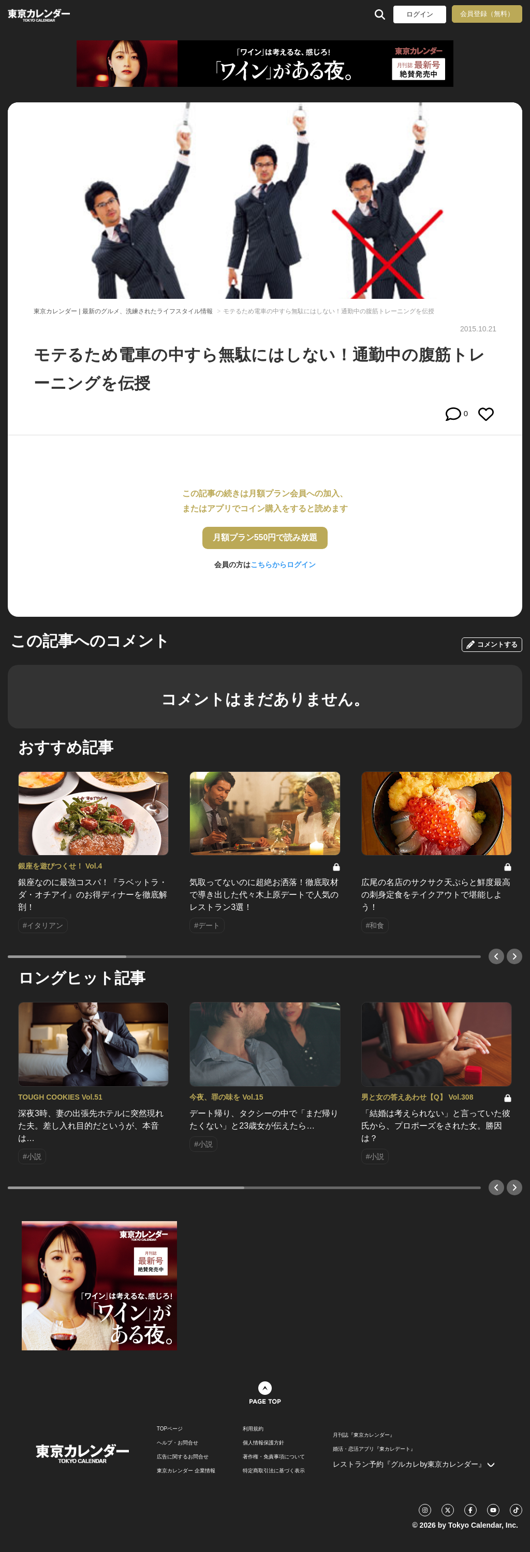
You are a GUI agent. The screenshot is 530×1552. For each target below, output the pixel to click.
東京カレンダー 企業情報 (186, 1470)
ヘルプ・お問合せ (177, 1443)
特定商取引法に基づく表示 (274, 1470)
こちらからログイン (283, 564)
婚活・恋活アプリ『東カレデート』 (374, 1449)
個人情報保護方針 (263, 1443)
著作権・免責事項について (274, 1456)
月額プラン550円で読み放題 (265, 537)
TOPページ (170, 1429)
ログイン (419, 14)
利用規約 (253, 1429)
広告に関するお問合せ (183, 1456)
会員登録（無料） (487, 14)
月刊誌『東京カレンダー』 (364, 1435)
